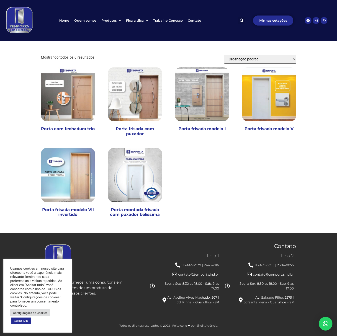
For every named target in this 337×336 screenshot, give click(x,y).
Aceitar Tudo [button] (21, 320)
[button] (241, 20)
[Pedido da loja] (260, 59)
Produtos (111, 20)
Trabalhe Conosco (168, 20)
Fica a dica (137, 20)
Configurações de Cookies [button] (30, 313)
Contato (194, 20)
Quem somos (85, 20)
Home (64, 20)
